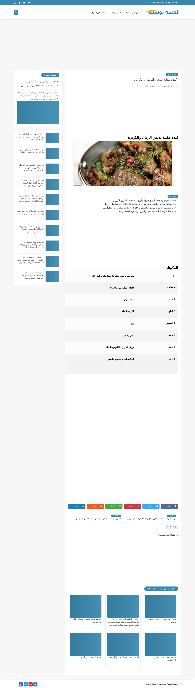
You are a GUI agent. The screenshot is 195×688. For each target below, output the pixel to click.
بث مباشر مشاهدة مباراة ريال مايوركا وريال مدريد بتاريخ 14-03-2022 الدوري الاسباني (30, 229)
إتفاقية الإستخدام (157, 2)
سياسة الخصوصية (172, 2)
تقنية (119, 12)
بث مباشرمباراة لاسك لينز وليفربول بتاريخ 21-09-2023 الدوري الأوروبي (144, 200)
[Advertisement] (97, 46)
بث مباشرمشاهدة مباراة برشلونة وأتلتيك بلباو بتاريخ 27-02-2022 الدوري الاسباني (31, 244)
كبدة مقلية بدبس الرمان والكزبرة (124, 657)
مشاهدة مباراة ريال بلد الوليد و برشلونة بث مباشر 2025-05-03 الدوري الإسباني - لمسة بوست (39, 85)
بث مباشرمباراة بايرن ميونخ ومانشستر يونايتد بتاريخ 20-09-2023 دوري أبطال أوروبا (139, 208)
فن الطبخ (96, 12)
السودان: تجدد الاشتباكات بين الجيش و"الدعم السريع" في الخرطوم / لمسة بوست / (32, 275)
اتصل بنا (146, 2)
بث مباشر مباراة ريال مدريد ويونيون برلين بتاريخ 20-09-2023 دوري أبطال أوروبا (140, 204)
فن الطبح (172, 74)
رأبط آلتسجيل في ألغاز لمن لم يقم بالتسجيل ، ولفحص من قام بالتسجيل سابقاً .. (31, 137)
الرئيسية (134, 12)
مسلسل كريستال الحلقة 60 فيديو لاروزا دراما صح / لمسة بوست (147, 211)
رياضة (113, 12)
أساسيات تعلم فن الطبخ (91, 657)
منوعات (105, 12)
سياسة (126, 12)
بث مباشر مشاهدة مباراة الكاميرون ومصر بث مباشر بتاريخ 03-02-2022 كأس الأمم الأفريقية (30, 260)
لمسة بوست (151, 684)
